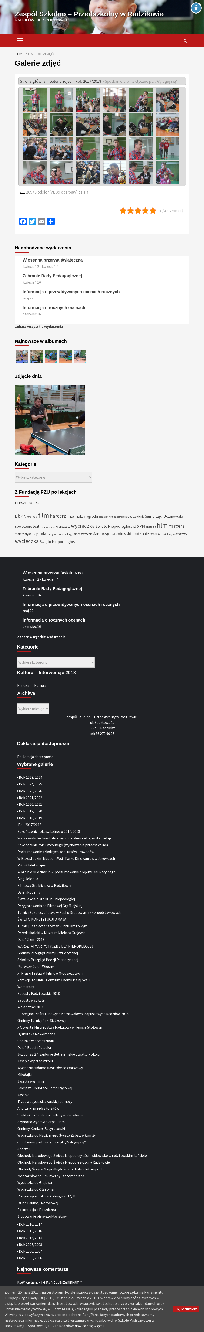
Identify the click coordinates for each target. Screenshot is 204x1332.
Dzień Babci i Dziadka (34, 1047)
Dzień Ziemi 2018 (30, 939)
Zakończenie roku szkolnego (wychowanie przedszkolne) (62, 845)
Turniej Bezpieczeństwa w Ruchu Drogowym (52, 926)
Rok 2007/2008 (30, 1244)
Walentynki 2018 (30, 1007)
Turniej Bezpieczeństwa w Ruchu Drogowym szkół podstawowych (69, 912)
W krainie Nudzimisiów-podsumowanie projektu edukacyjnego (66, 872)
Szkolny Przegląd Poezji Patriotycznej (47, 959)
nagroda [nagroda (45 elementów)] (91, 516)
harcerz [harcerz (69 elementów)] (58, 516)
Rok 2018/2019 (30, 818)
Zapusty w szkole (31, 1000)
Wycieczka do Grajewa (34, 1182)
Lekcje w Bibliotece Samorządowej (44, 1088)
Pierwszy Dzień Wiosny (35, 966)
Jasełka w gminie (30, 1081)
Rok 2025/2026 (30, 790)
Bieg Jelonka (27, 878)
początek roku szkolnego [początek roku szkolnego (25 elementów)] (112, 516)
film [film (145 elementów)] (43, 515)
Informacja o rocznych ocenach (54, 307)
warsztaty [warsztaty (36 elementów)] (63, 526)
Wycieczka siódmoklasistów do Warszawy (50, 1067)
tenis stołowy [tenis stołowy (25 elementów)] (48, 526)
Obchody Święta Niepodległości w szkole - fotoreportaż (61, 1169)
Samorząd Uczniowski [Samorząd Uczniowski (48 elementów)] (164, 516)
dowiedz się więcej (89, 1325)
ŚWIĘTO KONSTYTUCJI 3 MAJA (41, 919)
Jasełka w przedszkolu (35, 1061)
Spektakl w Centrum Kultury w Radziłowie (50, 1115)
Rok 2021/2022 (30, 797)
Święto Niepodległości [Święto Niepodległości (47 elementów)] (115, 526)
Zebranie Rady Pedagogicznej (52, 276)
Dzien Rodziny (28, 892)
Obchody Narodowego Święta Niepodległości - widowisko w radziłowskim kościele (82, 1155)
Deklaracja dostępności (35, 756)
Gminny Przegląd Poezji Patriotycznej (47, 953)
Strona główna (33, 81)
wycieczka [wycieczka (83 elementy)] (83, 525)
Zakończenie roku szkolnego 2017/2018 (48, 831)
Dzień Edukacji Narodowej (37, 1202)
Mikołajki (24, 1074)
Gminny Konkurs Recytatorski (41, 1128)
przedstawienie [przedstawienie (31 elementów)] (134, 517)
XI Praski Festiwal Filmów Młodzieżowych (50, 973)
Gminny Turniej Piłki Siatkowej (41, 1020)
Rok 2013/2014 (30, 1237)
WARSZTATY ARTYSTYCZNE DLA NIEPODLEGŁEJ (55, 946)
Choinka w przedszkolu (35, 1040)
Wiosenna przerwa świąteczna (53, 260)
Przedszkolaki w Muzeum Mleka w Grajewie (51, 932)
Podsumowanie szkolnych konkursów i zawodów (55, 851)
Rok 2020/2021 (30, 804)
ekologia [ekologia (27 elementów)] (32, 516)
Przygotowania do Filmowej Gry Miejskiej (49, 905)
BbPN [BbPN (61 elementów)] (21, 516)
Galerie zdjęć (60, 81)
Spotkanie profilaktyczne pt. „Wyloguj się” (52, 1142)
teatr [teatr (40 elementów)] (37, 526)
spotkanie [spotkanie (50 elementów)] (23, 526)
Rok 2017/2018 (88, 81)
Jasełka (23, 1094)
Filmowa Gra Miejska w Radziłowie (44, 885)
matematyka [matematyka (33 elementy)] (75, 517)
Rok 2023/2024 (30, 777)
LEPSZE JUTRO (27, 502)
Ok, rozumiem (186, 1309)
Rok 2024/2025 (30, 784)
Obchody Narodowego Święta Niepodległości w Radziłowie (63, 1162)
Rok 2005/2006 (30, 1258)
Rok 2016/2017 (30, 1224)
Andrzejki (24, 1148)
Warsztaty (25, 986)
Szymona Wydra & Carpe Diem (41, 1121)
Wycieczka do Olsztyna (35, 1189)
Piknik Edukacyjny (31, 865)
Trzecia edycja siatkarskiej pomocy (44, 1101)
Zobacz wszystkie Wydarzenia (39, 326)
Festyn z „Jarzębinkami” (61, 1282)
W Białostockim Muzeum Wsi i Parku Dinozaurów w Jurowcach (66, 858)
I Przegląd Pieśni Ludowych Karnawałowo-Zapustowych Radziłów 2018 (73, 1013)
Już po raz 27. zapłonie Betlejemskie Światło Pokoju (58, 1054)
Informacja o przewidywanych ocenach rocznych (71, 291)
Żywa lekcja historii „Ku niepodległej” (47, 899)
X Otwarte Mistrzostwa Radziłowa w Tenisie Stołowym (60, 1027)
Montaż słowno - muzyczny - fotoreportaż (50, 1175)
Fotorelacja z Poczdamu (36, 1209)
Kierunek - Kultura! (32, 685)
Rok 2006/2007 (30, 1251)
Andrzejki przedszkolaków (38, 1108)
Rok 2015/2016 (30, 1231)
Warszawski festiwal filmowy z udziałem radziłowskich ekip (64, 838)
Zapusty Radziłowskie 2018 (38, 993)
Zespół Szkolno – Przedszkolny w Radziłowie (89, 14)
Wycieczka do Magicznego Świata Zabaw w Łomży (56, 1135)
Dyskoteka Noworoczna (36, 1034)
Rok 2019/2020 (30, 811)
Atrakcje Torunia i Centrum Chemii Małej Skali (53, 980)
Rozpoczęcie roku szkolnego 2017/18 (46, 1196)
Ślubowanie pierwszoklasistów (42, 1216)
